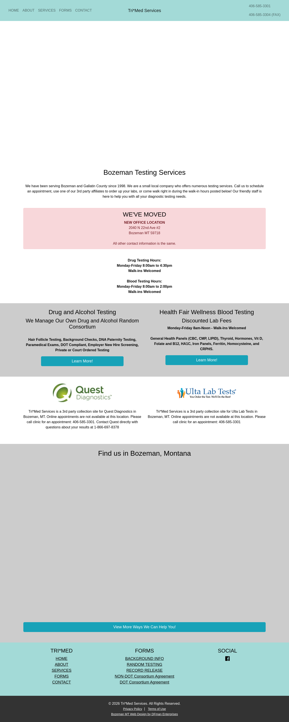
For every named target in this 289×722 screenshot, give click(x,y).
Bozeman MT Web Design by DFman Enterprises (144, 714)
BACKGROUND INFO (144, 658)
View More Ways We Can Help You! (144, 627)
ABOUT (28, 10)
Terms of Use (157, 709)
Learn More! (82, 361)
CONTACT (83, 10)
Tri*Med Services (144, 10)
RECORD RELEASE (144, 670)
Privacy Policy (132, 709)
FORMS (65, 10)
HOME (14, 10)
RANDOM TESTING (144, 664)
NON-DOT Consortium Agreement (144, 676)
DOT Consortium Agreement (144, 682)
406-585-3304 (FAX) (264, 15)
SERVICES (47, 10)
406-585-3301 (260, 6)
